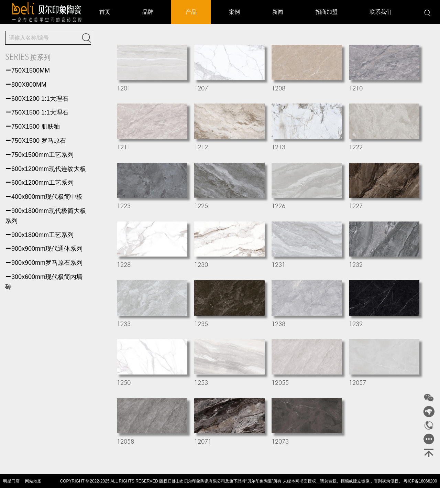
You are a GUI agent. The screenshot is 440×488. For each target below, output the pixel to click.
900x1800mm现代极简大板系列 (45, 215)
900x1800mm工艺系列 (39, 234)
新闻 (277, 12)
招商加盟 (327, 12)
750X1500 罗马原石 (35, 140)
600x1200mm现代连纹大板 (45, 168)
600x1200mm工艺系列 (39, 182)
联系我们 (381, 12)
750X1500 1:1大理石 (36, 112)
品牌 (147, 12)
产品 (191, 12)
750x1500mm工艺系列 (39, 154)
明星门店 (11, 481)
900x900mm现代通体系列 (43, 248)
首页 (104, 12)
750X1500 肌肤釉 (32, 126)
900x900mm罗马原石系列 (43, 262)
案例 (234, 12)
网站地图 (33, 481)
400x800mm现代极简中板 (43, 196)
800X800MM (25, 84)
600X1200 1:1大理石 (36, 98)
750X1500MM (27, 70)
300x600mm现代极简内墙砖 (43, 281)
